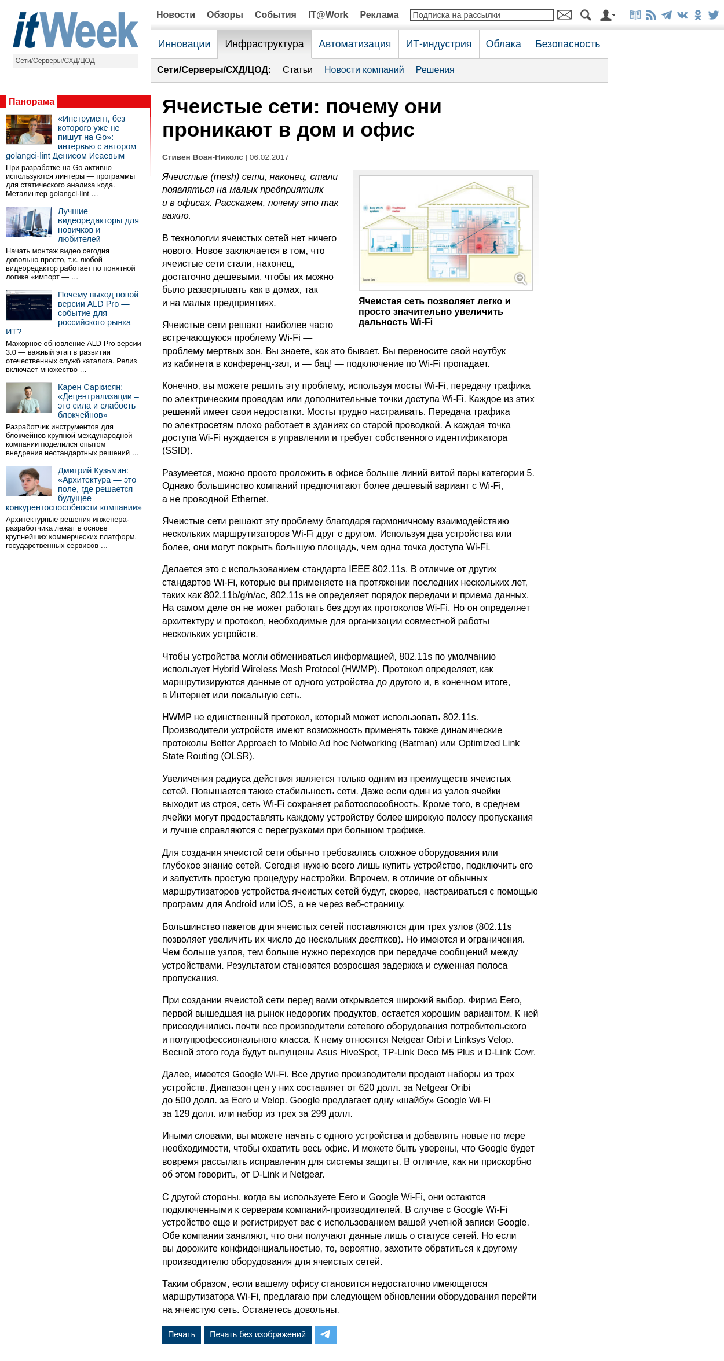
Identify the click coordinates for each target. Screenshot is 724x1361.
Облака (503, 44)
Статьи (298, 70)
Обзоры (225, 15)
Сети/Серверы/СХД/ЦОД (55, 61)
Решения (435, 70)
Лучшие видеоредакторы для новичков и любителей (98, 225)
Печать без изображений (258, 1334)
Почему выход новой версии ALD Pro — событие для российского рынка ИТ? (72, 313)
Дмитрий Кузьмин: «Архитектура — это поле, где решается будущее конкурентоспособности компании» (74, 489)
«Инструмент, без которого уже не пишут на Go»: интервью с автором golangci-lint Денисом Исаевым (71, 137)
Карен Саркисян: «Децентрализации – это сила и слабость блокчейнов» (98, 401)
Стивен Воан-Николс (202, 157)
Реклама (379, 15)
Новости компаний (364, 70)
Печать (181, 1334)
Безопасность (567, 44)
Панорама (31, 101)
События (276, 15)
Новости (175, 15)
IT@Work (328, 15)
